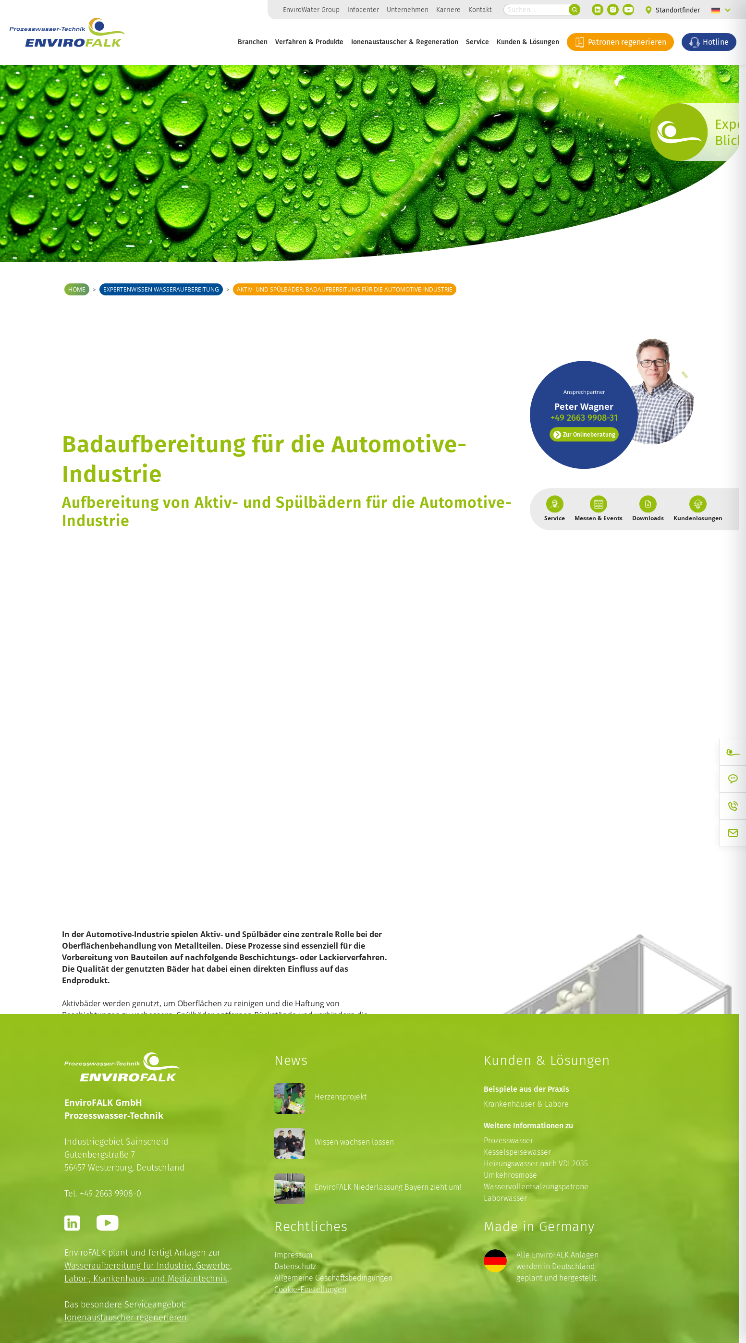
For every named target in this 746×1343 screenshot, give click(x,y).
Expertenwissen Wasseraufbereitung (161, 289)
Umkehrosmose (510, 1175)
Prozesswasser (508, 1140)
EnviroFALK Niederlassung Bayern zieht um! (388, 1187)
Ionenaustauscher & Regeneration (404, 42)
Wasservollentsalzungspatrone (536, 1186)
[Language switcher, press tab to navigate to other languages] (721, 9)
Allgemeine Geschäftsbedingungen (333, 1277)
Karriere (448, 9)
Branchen (253, 42)
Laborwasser (505, 1198)
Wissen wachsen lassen (354, 1142)
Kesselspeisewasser (517, 1152)
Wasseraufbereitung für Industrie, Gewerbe (147, 1265)
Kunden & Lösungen (528, 42)
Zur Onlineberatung (584, 397)
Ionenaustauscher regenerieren (125, 1317)
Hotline (709, 42)
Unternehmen (407, 9)
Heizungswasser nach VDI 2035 (536, 1163)
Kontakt (480, 9)
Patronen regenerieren (620, 42)
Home (77, 289)
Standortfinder (673, 10)
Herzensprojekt (341, 1096)
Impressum (293, 1254)
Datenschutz (295, 1266)
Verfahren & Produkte (309, 42)
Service (477, 42)
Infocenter (363, 9)
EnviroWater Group (311, 9)
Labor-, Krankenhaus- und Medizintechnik (145, 1278)
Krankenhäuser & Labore (526, 1104)
